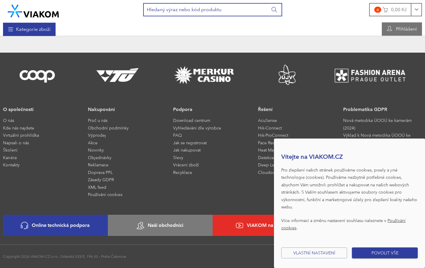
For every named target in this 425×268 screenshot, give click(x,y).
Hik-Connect (270, 127)
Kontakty (11, 164)
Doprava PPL (100, 172)
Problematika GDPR (365, 109)
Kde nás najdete (18, 127)
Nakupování (101, 109)
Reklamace (98, 164)
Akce (93, 142)
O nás (8, 120)
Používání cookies (105, 194)
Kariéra (10, 157)
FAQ (177, 135)
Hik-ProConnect (273, 135)
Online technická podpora (55, 225)
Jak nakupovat (187, 149)
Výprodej (97, 135)
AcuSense (267, 120)
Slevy (178, 157)
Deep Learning (272, 164)
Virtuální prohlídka (21, 135)
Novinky (96, 149)
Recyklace (182, 172)
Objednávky (99, 157)
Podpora (182, 109)
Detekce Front (271, 157)
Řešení (265, 109)
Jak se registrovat (190, 142)
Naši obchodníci (160, 225)
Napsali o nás (16, 142)
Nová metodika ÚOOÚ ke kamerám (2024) (377, 124)
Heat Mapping (271, 149)
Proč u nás (98, 120)
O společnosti (18, 109)
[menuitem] (29, 29)
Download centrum (191, 120)
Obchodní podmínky (108, 127)
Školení (10, 149)
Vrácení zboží (186, 164)
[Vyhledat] (274, 9)
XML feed (97, 187)
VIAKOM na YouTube (265, 225)
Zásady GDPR (101, 179)
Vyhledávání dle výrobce (197, 127)
